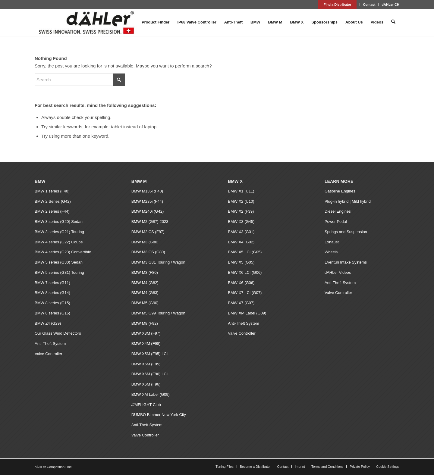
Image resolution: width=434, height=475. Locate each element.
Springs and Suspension (346, 232)
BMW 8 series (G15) (52, 303)
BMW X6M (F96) (146, 384)
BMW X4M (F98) (146, 343)
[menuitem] (337, 4)
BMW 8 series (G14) (52, 292)
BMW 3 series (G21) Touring (59, 232)
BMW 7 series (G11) (52, 282)
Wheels (331, 252)
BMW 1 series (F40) (52, 191)
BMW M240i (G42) (147, 211)
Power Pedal (336, 221)
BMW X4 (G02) (241, 242)
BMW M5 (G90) (145, 303)
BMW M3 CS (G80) (148, 252)
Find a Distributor (337, 4)
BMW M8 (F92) (144, 323)
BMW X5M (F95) (146, 364)
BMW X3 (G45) (241, 221)
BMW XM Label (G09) (150, 394)
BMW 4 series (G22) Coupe (59, 242)
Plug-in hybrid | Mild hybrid (348, 201)
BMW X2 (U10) (241, 201)
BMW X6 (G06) (241, 282)
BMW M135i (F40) (147, 191)
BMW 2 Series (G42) (53, 201)
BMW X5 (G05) (241, 262)
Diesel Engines (338, 211)
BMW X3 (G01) (241, 232)
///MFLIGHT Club (146, 404)
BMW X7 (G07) (241, 303)
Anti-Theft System (50, 343)
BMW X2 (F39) (241, 211)
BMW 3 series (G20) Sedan (59, 221)
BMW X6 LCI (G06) (245, 272)
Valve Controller (48, 354)
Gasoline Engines (340, 191)
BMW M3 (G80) (145, 242)
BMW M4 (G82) (145, 282)
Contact (369, 4)
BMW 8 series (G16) (52, 313)
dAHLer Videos (338, 272)
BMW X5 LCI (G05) (245, 252)
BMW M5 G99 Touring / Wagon (158, 313)
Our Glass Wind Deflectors (58, 333)
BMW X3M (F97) (146, 333)
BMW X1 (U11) (241, 191)
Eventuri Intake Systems (346, 262)
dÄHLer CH (390, 4)
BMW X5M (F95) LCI (149, 354)
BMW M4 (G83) (145, 292)
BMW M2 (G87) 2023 (149, 221)
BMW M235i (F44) (147, 201)
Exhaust (332, 242)
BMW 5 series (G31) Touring (59, 272)
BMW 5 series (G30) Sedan (59, 262)
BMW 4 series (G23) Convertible (63, 252)
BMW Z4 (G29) (48, 323)
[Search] (393, 22)
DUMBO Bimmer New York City (158, 414)
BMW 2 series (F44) (52, 211)
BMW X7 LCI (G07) (245, 292)
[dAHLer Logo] (86, 22)
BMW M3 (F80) (144, 272)
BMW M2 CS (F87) (148, 232)
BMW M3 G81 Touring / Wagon (158, 262)
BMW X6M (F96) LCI (149, 374)
